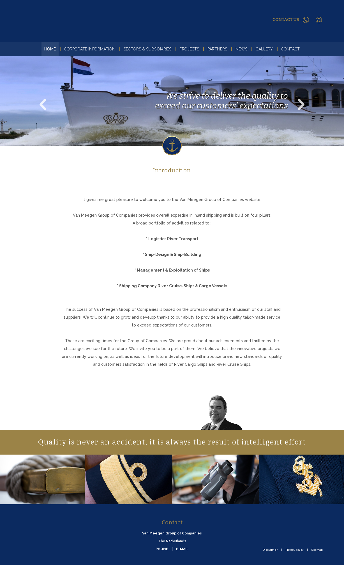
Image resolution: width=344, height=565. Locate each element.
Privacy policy (294, 549)
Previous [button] (36, 97)
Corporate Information (89, 49)
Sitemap (317, 549)
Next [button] (293, 97)
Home (50, 49)
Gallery (264, 49)
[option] (172, 101)
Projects (189, 49)
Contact (290, 49)
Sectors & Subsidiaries (147, 49)
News (241, 49)
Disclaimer (270, 549)
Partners (217, 49)
